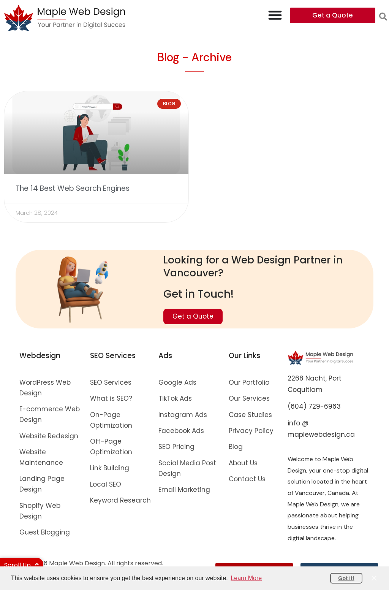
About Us (243, 463)
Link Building (109, 468)
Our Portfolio (249, 382)
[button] (383, 17)
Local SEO (105, 484)
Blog (236, 446)
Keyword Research (120, 500)
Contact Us (247, 479)
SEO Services (110, 382)
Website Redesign (48, 436)
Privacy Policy (251, 430)
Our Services (249, 398)
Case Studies (250, 414)
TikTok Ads (175, 398)
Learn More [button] (246, 578)
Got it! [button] (346, 578)
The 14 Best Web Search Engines (73, 188)
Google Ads (177, 382)
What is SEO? (111, 398)
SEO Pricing (176, 446)
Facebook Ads (181, 430)
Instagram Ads (182, 414)
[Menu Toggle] (275, 15)
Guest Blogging (44, 532)
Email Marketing (184, 489)
